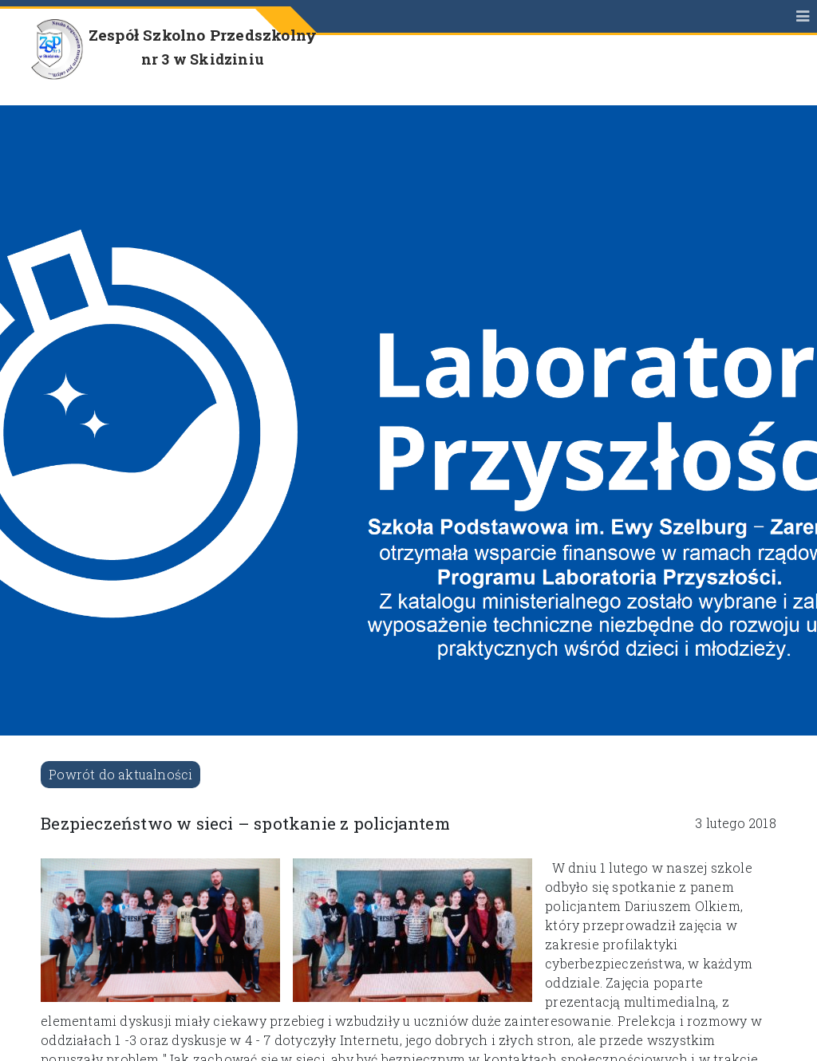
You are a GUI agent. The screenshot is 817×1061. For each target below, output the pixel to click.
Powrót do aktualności (120, 774)
